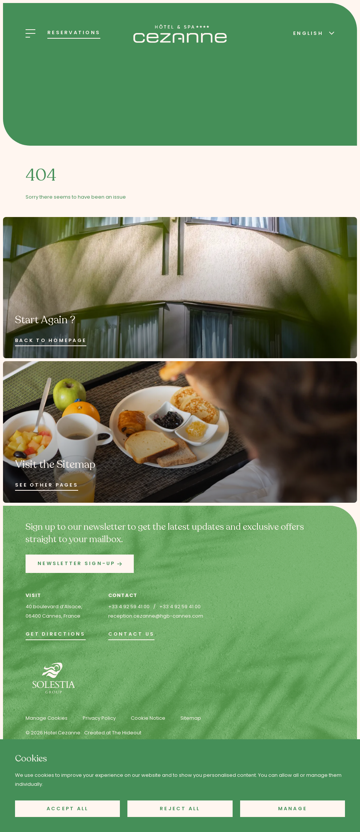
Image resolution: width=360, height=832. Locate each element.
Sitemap (190, 718)
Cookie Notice (148, 718)
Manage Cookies (47, 718)
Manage (292, 808)
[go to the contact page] (131, 635)
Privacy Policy (99, 718)
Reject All (180, 808)
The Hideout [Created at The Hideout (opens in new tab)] (126, 732)
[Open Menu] (30, 33)
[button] (80, 564)
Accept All (68, 808)
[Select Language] (311, 32)
